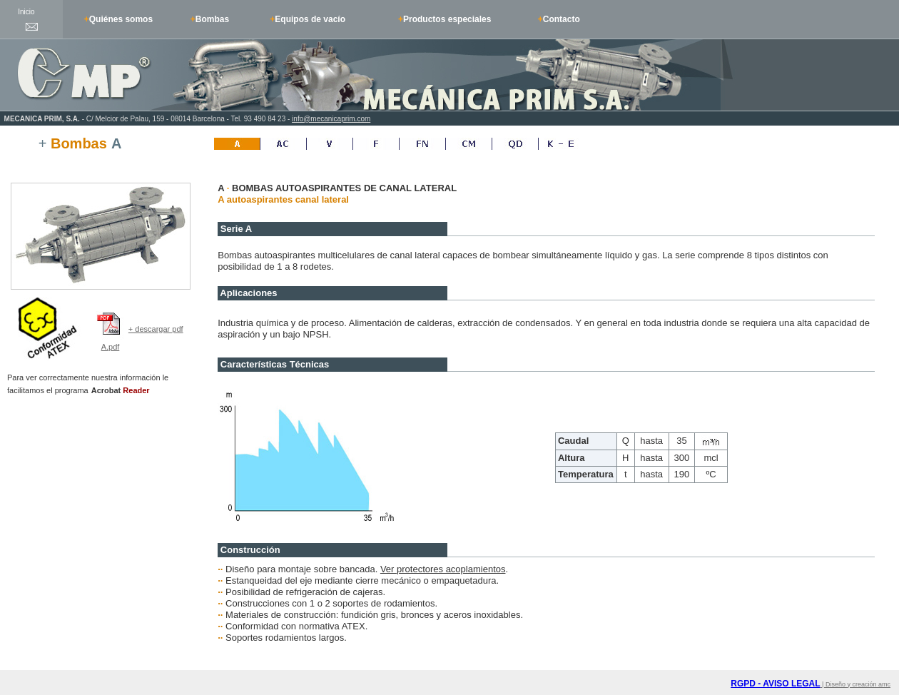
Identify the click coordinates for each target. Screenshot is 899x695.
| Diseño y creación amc (855, 684)
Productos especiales (447, 19)
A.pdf (110, 347)
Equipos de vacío (310, 19)
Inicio (26, 12)
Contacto (561, 19)
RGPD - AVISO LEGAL (775, 684)
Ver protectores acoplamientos (443, 569)
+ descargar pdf (155, 329)
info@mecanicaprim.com (331, 119)
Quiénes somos (121, 19)
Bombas (212, 19)
